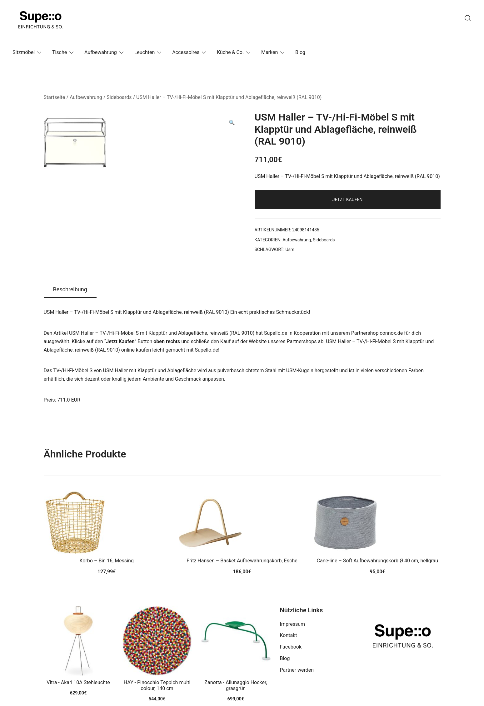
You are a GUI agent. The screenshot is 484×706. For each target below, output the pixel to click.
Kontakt (288, 635)
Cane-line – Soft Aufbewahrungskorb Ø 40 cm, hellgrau (377, 561)
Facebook (291, 647)
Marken (269, 52)
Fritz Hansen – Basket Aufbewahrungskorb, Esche (242, 561)
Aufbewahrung (100, 52)
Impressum (292, 624)
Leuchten (144, 52)
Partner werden (297, 670)
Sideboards (119, 97)
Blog (300, 52)
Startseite (54, 97)
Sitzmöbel (23, 52)
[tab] (70, 290)
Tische (59, 52)
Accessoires (185, 52)
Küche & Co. (230, 52)
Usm (290, 249)
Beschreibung (70, 289)
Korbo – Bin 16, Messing (106, 561)
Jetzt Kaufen (347, 199)
